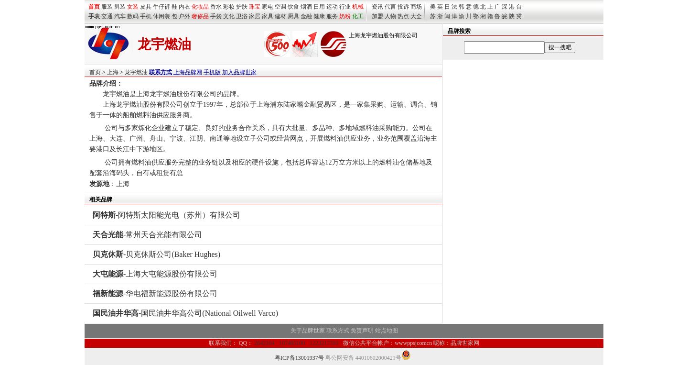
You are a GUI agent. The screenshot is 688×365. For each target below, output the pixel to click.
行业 (345, 6)
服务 (332, 16)
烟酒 (306, 6)
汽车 (120, 16)
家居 (254, 16)
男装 (120, 6)
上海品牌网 (187, 72)
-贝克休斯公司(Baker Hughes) (156, 254)
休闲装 (161, 16)
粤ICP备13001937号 (299, 357)
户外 (184, 16)
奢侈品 (200, 16)
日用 (319, 6)
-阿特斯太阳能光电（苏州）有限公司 (166, 215)
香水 (216, 6)
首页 (95, 72)
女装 (133, 6)
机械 (358, 6)
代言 (390, 6)
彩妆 (229, 6)
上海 (112, 72)
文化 (229, 16)
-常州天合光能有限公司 (147, 235)
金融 (306, 16)
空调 (280, 6)
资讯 (377, 6)
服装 (107, 6)
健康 (319, 16)
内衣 (184, 6)
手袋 (216, 16)
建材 (280, 16)
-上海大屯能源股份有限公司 (155, 274)
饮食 (293, 6)
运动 (332, 6)
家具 (267, 16)
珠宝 (254, 6)
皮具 (145, 6)
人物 (390, 16)
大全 (416, 16)
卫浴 (241, 16)
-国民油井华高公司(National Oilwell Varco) (185, 313)
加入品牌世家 (239, 72)
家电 (267, 6)
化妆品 (200, 6)
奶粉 (345, 16)
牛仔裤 (161, 6)
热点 (403, 16)
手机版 (212, 72)
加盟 (377, 16)
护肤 (241, 6)
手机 (145, 16)
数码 (133, 16)
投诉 (403, 6)
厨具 (293, 16)
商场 (416, 6)
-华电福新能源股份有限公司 (155, 293)
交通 (107, 16)
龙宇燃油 (136, 72)
